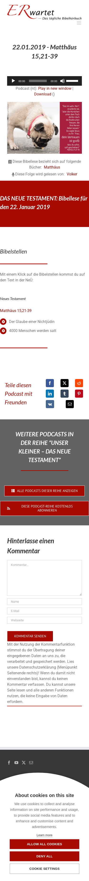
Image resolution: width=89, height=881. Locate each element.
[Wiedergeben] (13, 81)
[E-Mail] (70, 404)
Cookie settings (44, 868)
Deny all (44, 856)
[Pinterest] (79, 393)
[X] (64, 383)
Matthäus (52, 167)
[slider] (38, 81)
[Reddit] (79, 383)
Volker (72, 174)
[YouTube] (16, 763)
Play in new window (54, 88)
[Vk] (50, 404)
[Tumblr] (64, 393)
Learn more (44, 835)
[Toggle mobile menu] (79, 22)
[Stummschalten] (62, 81)
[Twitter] (24, 763)
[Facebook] (50, 383)
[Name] (44, 601)
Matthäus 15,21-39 (16, 310)
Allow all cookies (44, 844)
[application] (44, 81)
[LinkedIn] (50, 393)
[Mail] (31, 763)
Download (42, 94)
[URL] (44, 620)
